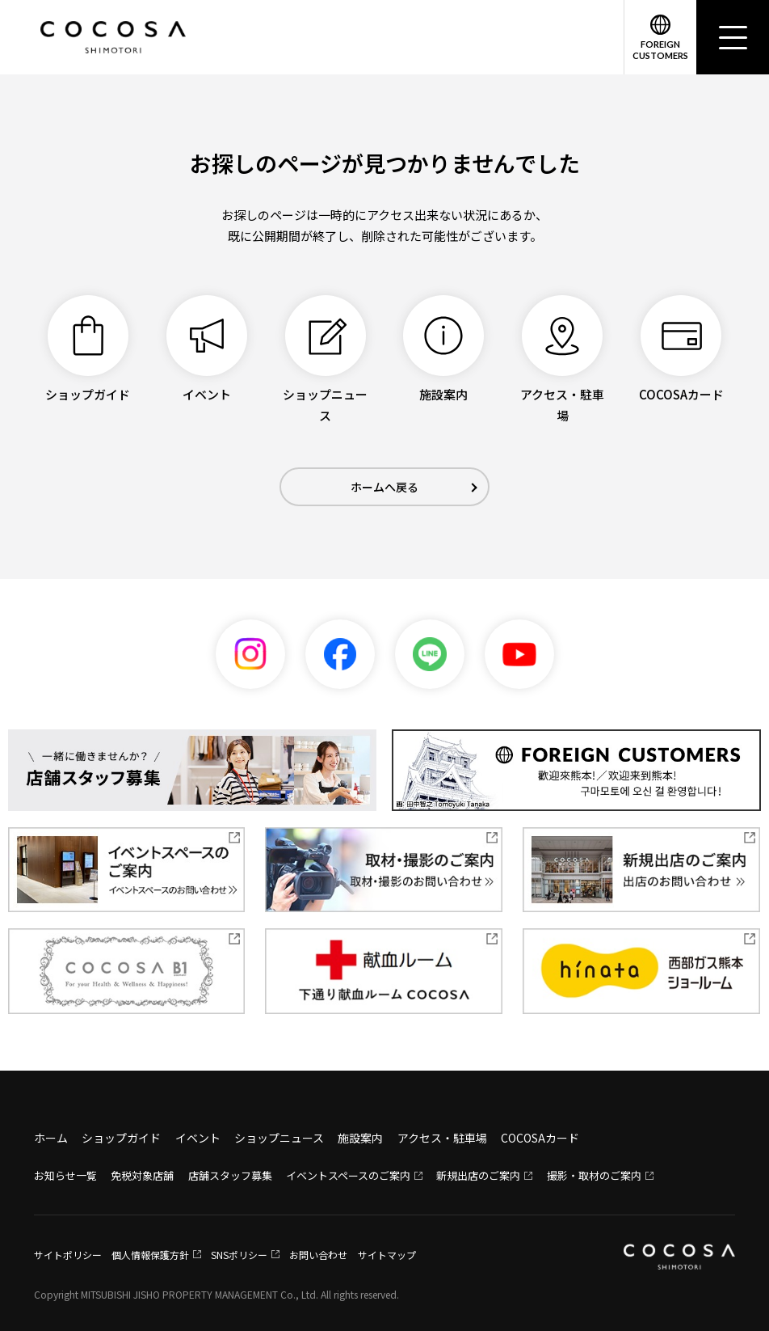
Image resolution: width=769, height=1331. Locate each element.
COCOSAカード (540, 1138)
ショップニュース (279, 1138)
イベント (198, 1138)
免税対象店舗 (142, 1175)
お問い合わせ (318, 1254)
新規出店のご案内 (478, 1175)
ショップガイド (121, 1138)
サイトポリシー (68, 1254)
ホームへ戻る (384, 487)
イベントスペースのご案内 (348, 1175)
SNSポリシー (239, 1254)
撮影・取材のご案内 (594, 1175)
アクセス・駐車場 (442, 1138)
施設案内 (360, 1138)
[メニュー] (732, 37)
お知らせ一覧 (65, 1175)
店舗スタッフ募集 (230, 1175)
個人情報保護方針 (150, 1254)
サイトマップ (387, 1254)
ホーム (51, 1138)
